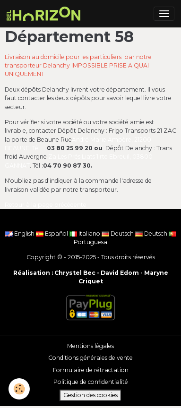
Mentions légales (90, 345)
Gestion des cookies (90, 395)
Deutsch (118, 233)
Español (52, 233)
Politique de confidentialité (90, 381)
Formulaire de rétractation (91, 370)
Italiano (85, 233)
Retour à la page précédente (45, 204)
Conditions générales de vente (90, 357)
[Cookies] (19, 389)
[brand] (45, 14)
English (20, 233)
